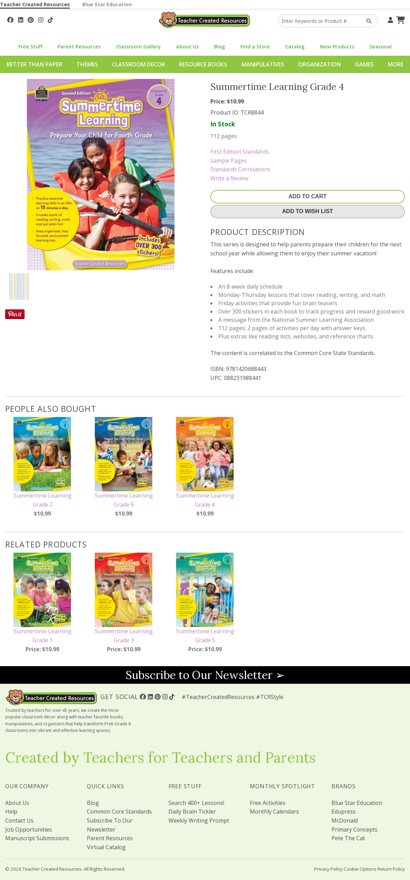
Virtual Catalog (106, 847)
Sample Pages (228, 160)
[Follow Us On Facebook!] (10, 19)
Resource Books (203, 64)
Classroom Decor (138, 64)
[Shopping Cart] (399, 19)
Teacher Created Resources (35, 4)
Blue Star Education (107, 4)
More (395, 64)
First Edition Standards (239, 151)
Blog (219, 46)
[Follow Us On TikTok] (50, 19)
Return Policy (391, 869)
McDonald (344, 820)
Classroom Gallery (138, 46)
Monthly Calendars (274, 811)
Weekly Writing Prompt (198, 820)
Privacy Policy (328, 869)
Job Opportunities (28, 829)
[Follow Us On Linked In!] (20, 19)
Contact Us (19, 820)
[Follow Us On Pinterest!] (31, 19)
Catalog (294, 46)
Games (364, 64)
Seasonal (381, 46)
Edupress (343, 811)
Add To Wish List (307, 211)
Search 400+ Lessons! (196, 803)
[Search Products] (366, 21)
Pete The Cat (348, 838)
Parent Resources (79, 46)
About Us (187, 46)
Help (11, 811)
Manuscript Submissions (37, 838)
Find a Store (255, 46)
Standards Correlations (240, 169)
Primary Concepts (354, 829)
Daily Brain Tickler (192, 811)
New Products (337, 46)
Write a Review (229, 178)
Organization (319, 64)
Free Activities (267, 803)
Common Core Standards (119, 811)
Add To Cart (308, 196)
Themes (87, 64)
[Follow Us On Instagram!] (40, 19)
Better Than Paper (34, 64)
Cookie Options (360, 869)
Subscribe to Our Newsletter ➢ (205, 675)
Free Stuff (30, 46)
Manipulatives (263, 64)
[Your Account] (389, 19)
